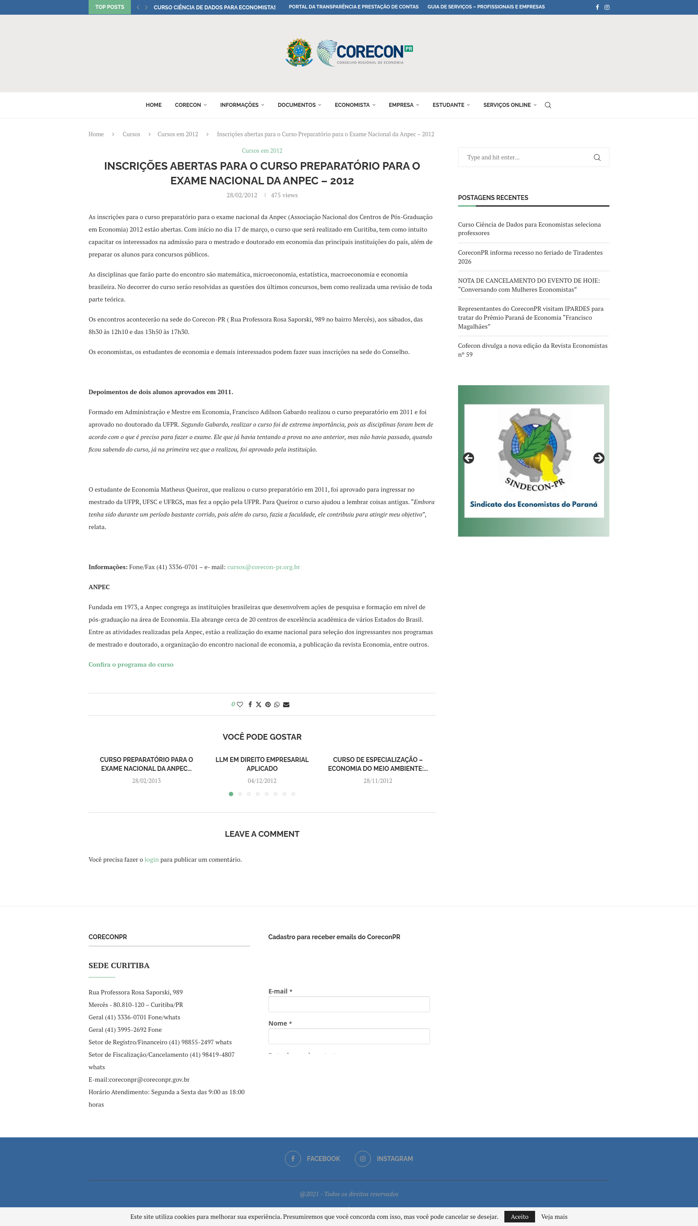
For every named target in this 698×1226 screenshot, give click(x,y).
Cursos (131, 134)
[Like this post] (240, 704)
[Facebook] (597, 7)
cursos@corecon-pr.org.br (263, 566)
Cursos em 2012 (178, 134)
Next (598, 458)
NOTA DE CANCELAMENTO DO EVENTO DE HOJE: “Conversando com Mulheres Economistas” (529, 284)
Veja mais (554, 1217)
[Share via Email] (286, 704)
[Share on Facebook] (250, 704)
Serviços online (507, 105)
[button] (138, 7)
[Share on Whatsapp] (277, 704)
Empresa (401, 105)
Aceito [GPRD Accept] (520, 1216)
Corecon (188, 105)
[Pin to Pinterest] (268, 704)
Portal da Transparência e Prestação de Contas (353, 7)
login (152, 859)
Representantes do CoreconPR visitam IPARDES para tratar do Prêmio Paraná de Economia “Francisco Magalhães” (531, 317)
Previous (469, 458)
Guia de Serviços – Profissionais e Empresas (486, 7)
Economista (352, 105)
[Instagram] (607, 7)
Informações (239, 105)
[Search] (548, 105)
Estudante (448, 105)
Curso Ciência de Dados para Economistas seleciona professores (250, 7)
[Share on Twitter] (259, 704)
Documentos (297, 105)
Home (154, 105)
